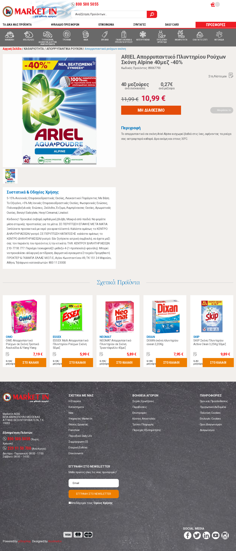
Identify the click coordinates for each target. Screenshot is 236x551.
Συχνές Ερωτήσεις (143, 401)
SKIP (196, 337)
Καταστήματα (76, 407)
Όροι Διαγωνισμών (211, 424)
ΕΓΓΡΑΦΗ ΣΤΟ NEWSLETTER (93, 493)
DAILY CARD (172, 24)
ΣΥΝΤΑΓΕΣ (139, 24)
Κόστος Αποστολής (143, 418)
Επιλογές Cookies (210, 418)
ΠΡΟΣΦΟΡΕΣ (215, 25)
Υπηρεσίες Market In (80, 418)
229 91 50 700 (17, 448)
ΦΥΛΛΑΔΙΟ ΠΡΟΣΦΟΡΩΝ (65, 24)
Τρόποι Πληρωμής (143, 424)
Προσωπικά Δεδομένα (213, 407)
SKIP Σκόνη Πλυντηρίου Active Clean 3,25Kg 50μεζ (209, 342)
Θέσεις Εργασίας (78, 424)
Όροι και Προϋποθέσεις (214, 401)
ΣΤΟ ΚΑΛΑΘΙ (30, 362)
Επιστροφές (139, 412)
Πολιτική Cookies (210, 412)
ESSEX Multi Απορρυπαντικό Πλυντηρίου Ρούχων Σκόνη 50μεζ (71, 344)
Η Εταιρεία (75, 401)
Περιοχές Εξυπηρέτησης (146, 430)
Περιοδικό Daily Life (80, 436)
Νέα (71, 412)
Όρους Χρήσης (103, 503)
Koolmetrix (54, 541)
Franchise (74, 430)
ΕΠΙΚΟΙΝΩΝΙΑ (106, 24)
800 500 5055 (84, 4)
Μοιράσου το (224, 110)
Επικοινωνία (76, 453)
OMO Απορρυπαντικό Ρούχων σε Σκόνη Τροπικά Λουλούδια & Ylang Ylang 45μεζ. (22, 346)
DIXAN (151, 337)
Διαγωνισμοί (207, 430)
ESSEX (57, 337)
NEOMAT (105, 337)
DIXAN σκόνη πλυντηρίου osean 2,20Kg (162, 342)
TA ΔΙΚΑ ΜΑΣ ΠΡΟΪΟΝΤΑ (17, 24)
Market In (29, 12)
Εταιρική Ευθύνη (78, 447)
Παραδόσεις (139, 407)
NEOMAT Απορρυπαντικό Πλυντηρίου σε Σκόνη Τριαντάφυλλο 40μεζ (115, 344)
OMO (9, 337)
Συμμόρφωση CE (78, 441)
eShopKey (24, 541)
